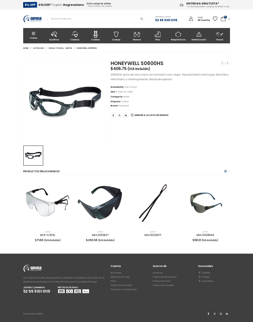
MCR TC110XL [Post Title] (47, 235)
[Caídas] (95, 35)
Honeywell (124, 105)
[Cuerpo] (116, 35)
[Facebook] (208, 313)
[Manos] (137, 35)
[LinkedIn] (227, 313)
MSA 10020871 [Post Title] (152, 235)
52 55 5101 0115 (166, 20)
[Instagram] (220, 313)
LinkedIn (125, 115)
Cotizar (125, 101)
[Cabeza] (75, 35)
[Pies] (157, 35)
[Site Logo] (32, 19)
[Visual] (219, 35)
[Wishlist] (215, 19)
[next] (227, 63)
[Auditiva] (54, 35)
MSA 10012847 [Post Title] (100, 235)
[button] (225, 171)
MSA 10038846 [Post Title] (205, 235)
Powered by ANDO (33, 313)
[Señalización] (199, 35)
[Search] (142, 19)
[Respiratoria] (178, 35)
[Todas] (33, 35)
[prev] (222, 63)
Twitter (119, 115)
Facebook (113, 115)
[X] (214, 313)
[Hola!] (198, 19)
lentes (126, 96)
